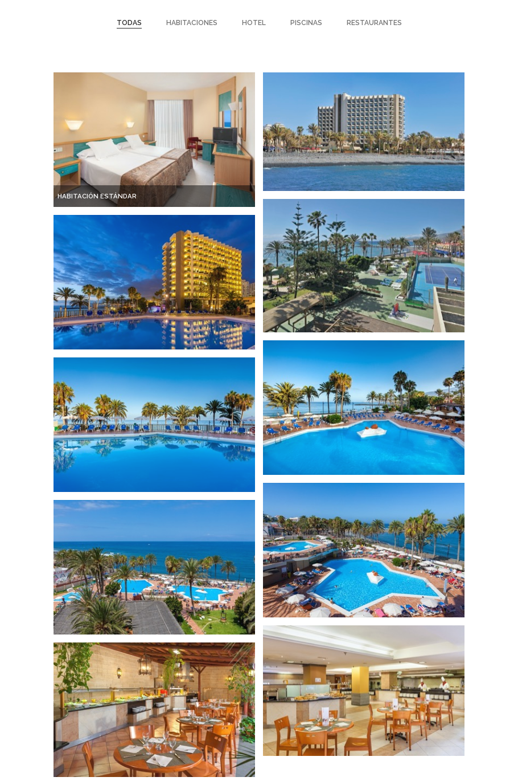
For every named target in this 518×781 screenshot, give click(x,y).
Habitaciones (191, 23)
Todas (129, 23)
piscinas (306, 23)
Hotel (254, 23)
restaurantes (374, 23)
